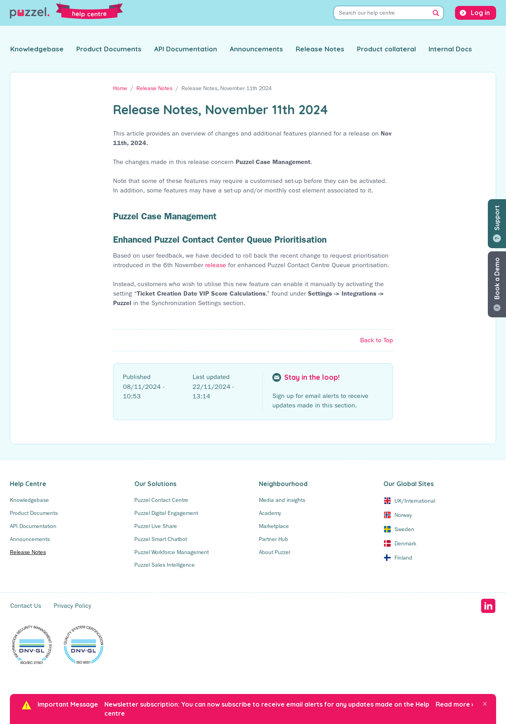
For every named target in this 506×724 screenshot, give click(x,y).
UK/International (415, 500)
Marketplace (274, 526)
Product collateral (386, 49)
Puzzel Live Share (155, 526)
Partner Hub (273, 539)
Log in (480, 13)
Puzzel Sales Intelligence (164, 564)
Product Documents (109, 49)
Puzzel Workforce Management (171, 552)
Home (120, 88)
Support (497, 217)
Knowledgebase (37, 49)
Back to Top (376, 340)
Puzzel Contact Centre (161, 499)
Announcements (256, 49)
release (215, 265)
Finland (403, 557)
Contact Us (25, 605)
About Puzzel (274, 552)
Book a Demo (497, 278)
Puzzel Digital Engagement (166, 513)
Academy (270, 513)
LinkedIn (488, 606)
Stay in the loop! (312, 377)
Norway (403, 514)
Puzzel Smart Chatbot (160, 539)
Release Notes (320, 49)
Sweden (404, 529)
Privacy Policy (72, 605)
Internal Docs (450, 49)
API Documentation (185, 49)
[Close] (485, 703)
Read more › (454, 704)
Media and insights (282, 499)
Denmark (405, 543)
